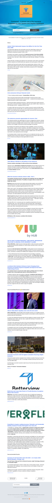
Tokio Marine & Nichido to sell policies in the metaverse (22, 161)
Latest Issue (23, 2)
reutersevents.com (10, 472)
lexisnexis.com (9, 285)
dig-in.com (9, 368)
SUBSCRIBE (34, 30)
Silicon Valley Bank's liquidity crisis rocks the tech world (22, 310)
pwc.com (8, 138)
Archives (29, 2)
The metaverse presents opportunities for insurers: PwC (22, 118)
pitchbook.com (9, 331)
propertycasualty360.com (11, 217)
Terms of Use (30, 494)
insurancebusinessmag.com (11, 113)
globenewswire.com (10, 401)
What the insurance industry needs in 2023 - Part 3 (20, 176)
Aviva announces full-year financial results (18, 93)
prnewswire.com (10, 260)
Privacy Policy (34, 494)
